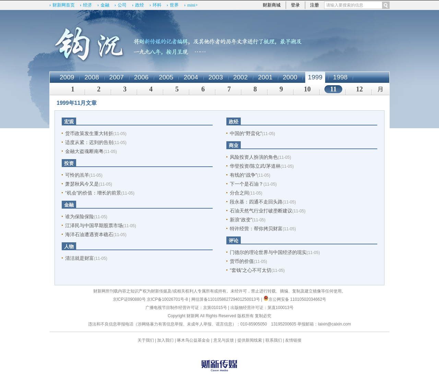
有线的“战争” (243, 175)
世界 (174, 5)
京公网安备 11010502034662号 (295, 299)
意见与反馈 (223, 340)
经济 (87, 5)
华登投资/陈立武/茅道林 (255, 166)
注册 (314, 5)
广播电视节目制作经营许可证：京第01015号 (186, 307)
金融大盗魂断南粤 (84, 151)
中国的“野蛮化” (246, 133)
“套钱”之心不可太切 (250, 270)
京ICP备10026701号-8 (168, 299)
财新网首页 (63, 5)
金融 (104, 5)
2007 (116, 77)
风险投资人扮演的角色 (254, 157)
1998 (340, 77)
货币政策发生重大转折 (89, 133)
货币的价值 (242, 261)
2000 (290, 77)
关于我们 (146, 340)
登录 (295, 5)
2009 (67, 77)
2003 (216, 77)
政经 (139, 5)
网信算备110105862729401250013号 (226, 299)
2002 (240, 77)
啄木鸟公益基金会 (194, 340)
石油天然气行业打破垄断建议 (261, 210)
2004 (190, 77)
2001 (265, 77)
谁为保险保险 (79, 216)
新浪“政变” (241, 219)
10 (307, 89)
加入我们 (165, 340)
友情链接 (293, 340)
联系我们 (273, 340)
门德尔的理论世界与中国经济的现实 (268, 252)
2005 (166, 77)
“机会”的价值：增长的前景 (93, 193)
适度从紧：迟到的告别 (89, 142)
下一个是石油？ (246, 184)
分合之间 (239, 193)
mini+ (192, 5)
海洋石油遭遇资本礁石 (89, 234)
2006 (141, 77)
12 (359, 89)
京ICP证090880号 (129, 299)
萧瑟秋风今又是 (82, 184)
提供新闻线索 (249, 340)
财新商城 (272, 5)
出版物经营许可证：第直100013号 (262, 307)
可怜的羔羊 (77, 175)
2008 (91, 77)
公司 (122, 5)
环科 (157, 5)
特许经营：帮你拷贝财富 (256, 228)
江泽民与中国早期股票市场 (94, 225)
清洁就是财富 (79, 258)
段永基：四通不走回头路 (256, 201)
